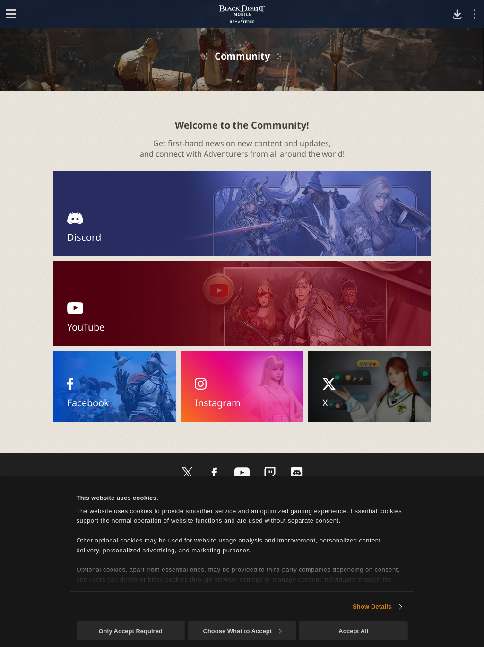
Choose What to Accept (242, 631)
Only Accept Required (130, 631)
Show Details (372, 606)
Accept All (353, 631)
